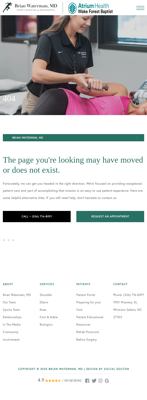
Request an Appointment (110, 216)
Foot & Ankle (49, 317)
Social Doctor (116, 369)
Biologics (46, 324)
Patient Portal (85, 295)
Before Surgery (86, 339)
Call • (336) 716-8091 (37, 216)
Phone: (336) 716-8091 (128, 295)
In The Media (12, 324)
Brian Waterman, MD (17, 295)
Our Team (9, 302)
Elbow (44, 302)
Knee (43, 310)
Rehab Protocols (87, 332)
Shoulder (46, 295)
